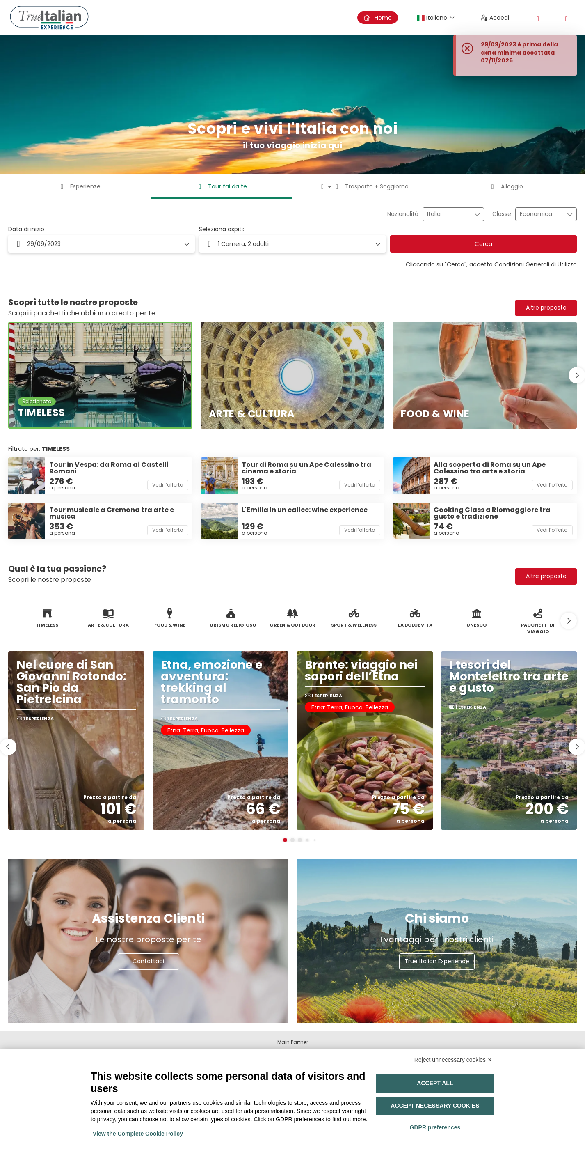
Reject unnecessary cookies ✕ (453, 1059)
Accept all (435, 1083)
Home (377, 18)
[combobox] (447, 214)
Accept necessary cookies (435, 1105)
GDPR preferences (435, 1127)
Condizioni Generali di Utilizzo (535, 264)
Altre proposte (546, 307)
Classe (501, 214)
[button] (292, 244)
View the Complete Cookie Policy (138, 1133)
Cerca (483, 244)
